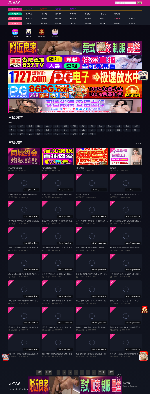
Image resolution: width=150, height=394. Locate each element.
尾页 (111, 372)
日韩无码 (103, 14)
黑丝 (109, 126)
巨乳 (74, 126)
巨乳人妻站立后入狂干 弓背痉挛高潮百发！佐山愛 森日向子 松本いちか (68, 221)
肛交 (21, 134)
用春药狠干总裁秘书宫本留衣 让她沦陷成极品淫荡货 (27, 354)
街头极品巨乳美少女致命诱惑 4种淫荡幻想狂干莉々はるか (63, 274)
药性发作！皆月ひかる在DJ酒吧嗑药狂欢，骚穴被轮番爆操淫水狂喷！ (33, 327)
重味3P (29, 23)
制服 (118, 126)
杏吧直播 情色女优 (49, 168)
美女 (65, 130)
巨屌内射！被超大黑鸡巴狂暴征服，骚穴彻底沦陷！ (61, 354)
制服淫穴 (29, 19)
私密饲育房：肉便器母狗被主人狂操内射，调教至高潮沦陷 (63, 194)
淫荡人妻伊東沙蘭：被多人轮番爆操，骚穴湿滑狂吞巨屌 (96, 301)
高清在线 (15, 14)
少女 (92, 130)
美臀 (83, 126)
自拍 (21, 126)
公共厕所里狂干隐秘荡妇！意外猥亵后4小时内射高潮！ (96, 221)
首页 (39, 372)
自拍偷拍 (58, 14)
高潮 (12, 130)
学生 (56, 130)
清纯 (56, 126)
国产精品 (29, 14)
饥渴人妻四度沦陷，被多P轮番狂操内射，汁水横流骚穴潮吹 (30, 194)
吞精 (47, 134)
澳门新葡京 (80, 168)
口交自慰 (44, 19)
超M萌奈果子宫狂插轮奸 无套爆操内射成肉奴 (24, 221)
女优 (30, 130)
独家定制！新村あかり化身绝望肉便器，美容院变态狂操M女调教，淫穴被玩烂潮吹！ (107, 247)
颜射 (39, 134)
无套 (74, 134)
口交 (109, 130)
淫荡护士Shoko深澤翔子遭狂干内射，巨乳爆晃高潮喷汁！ (63, 327)
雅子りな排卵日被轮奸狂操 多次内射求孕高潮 (24, 247)
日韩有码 (44, 14)
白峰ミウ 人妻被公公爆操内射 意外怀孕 (124, 354)
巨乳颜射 (132, 23)
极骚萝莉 (58, 23)
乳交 (136, 130)
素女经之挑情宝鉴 (82, 194)
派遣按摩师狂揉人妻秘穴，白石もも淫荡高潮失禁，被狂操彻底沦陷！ (67, 247)
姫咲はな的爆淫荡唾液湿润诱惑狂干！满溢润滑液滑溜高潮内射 (99, 354)
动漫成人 (132, 19)
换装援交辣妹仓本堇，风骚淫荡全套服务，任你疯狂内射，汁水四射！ (101, 327)
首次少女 (103, 23)
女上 (30, 134)
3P (83, 134)
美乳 (65, 126)
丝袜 (100, 126)
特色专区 (15, 9)
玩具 (127, 126)
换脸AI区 (103, 19)
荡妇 (39, 130)
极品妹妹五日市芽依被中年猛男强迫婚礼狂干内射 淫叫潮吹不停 (31, 301)
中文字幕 (73, 14)
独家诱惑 (88, 23)
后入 (12, 134)
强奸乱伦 (58, 19)
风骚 (39, 126)
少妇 (83, 130)
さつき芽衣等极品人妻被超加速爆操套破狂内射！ (128, 194)
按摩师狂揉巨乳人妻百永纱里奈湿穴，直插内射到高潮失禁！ (98, 274)
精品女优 (73, 19)
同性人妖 (88, 19)
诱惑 (47, 126)
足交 (127, 130)
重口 (92, 134)
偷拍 (12, 126)
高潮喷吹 (117, 23)
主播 (100, 130)
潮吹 (21, 130)
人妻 (74, 130)
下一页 (101, 372)
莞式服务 (113, 168)
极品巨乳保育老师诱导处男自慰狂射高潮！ (125, 247)
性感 (30, 126)
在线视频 (15, 23)
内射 (65, 134)
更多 (139, 143)
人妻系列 (44, 23)
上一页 (48, 372)
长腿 (92, 126)
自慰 (136, 126)
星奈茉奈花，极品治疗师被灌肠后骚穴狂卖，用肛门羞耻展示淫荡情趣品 (34, 274)
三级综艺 (117, 19)
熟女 (47, 130)
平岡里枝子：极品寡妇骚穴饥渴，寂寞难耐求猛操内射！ (62, 301)
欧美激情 (117, 14)
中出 (56, 134)
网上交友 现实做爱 (15, 168)
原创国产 (88, 14)
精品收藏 (15, 19)
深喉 (118, 130)
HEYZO (73, 23)
